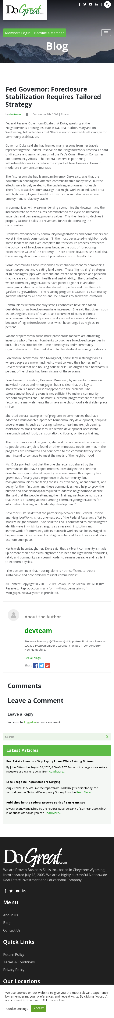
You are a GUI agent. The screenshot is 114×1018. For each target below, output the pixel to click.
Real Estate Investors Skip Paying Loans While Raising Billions (49, 761)
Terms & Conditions (19, 962)
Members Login (17, 33)
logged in (30, 722)
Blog (7, 922)
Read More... (57, 771)
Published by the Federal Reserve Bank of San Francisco (45, 802)
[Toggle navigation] (106, 32)
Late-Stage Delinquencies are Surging (33, 782)
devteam (15, 114)
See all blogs (33, 658)
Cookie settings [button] (17, 1008)
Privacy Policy (13, 969)
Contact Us (12, 930)
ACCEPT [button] (39, 1008)
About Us (10, 915)
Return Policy (13, 954)
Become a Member (49, 33)
